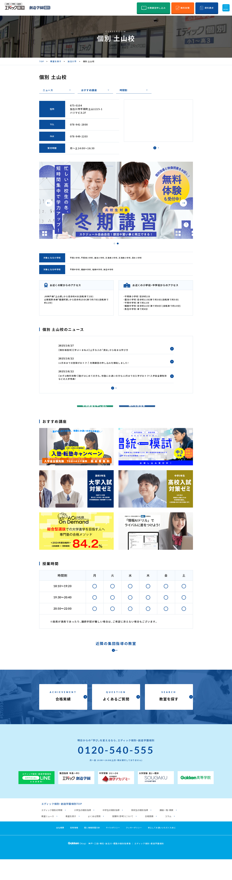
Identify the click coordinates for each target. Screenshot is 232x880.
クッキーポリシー (134, 848)
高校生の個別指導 (139, 830)
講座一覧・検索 (166, 830)
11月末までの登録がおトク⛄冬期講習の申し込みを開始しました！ (93, 362)
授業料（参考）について (122, 836)
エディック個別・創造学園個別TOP (61, 824)
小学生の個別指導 (82, 830)
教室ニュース (47, 836)
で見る (158, 150)
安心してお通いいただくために (162, 848)
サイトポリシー (113, 848)
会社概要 (60, 848)
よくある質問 (94, 836)
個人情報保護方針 (92, 848)
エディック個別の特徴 (51, 830)
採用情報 (74, 848)
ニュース (48, 90)
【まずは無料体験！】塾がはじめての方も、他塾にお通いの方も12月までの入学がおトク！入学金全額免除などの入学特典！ (112, 377)
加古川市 (72, 61)
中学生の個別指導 (111, 830)
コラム (168, 836)
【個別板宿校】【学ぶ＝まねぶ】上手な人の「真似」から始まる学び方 (93, 349)
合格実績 (149, 836)
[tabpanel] (116, 200)
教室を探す (55, 61)
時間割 (123, 90)
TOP (41, 61)
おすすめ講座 (89, 90)
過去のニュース (116, 391)
